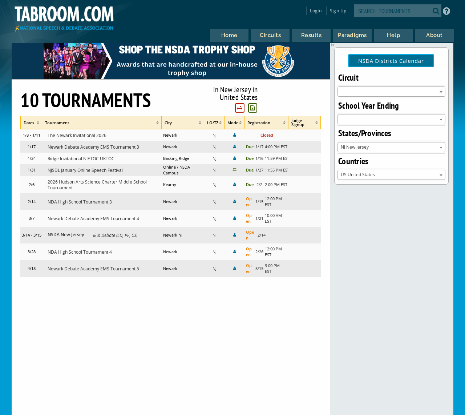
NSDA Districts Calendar (391, 60)
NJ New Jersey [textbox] (355, 147)
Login (316, 11)
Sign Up (338, 11)
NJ (215, 135)
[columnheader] (31, 122)
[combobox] (391, 91)
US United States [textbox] (358, 174)
